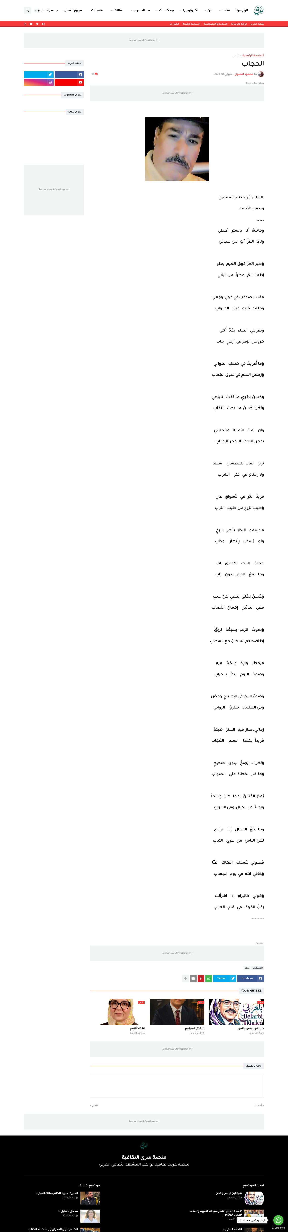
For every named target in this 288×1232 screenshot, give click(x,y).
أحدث (258, 1106)
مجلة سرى (142, 10)
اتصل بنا (174, 24)
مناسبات (97, 10)
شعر (236, 55)
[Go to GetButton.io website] (278, 1228)
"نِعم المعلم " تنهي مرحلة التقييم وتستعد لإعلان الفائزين (215, 1213)
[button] (37, 11)
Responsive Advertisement (144, 40)
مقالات (119, 10)
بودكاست (166, 10)
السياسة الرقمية (191, 24)
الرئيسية (242, 10)
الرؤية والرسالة (239, 24)
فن (209, 10)
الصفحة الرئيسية (253, 55)
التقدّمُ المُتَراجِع (194, 1029)
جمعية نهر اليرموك (43, 10)
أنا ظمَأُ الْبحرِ (137, 1029)
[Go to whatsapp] (278, 1220)
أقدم (95, 1106)
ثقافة (225, 10)
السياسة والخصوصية (215, 24)
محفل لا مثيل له (68, 1211)
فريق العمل (73, 10)
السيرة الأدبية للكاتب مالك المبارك (57, 1193)
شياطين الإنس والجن (251, 1029)
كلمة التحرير (257, 24)
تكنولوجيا (190, 10)
